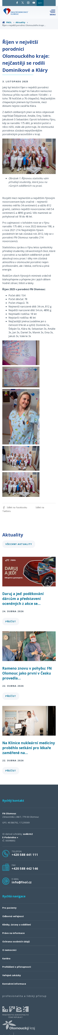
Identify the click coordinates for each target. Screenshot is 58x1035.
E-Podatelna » (10, 837)
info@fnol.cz (22, 882)
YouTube (34, 3)
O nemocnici (9, 950)
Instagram (28, 3)
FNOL (8, 22)
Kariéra (6, 958)
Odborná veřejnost (13, 916)
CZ (39, 3)
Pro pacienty (9, 907)
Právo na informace (13, 933)
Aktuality (22, 22)
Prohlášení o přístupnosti (16, 966)
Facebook (17, 3)
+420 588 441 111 (25, 854)
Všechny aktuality (18, 544)
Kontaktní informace (14, 983)
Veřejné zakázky (11, 975)
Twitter (22, 3)
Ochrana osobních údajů (16, 941)
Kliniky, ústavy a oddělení (16, 924)
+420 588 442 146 (25, 868)
